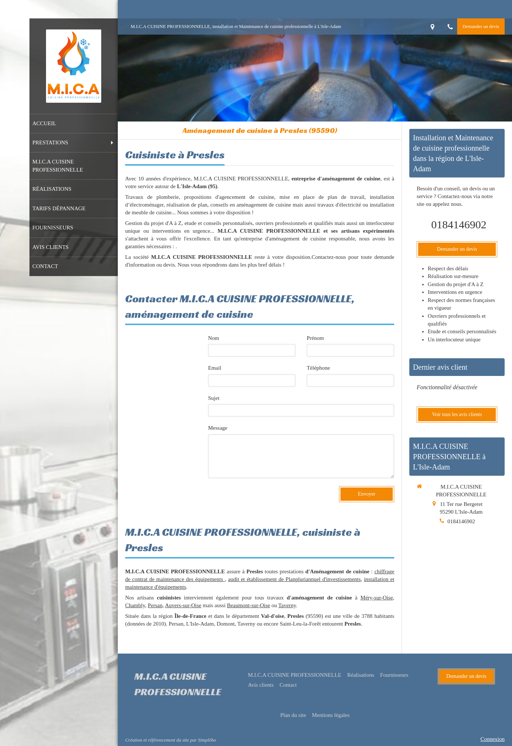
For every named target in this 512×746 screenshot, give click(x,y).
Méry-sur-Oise (376, 598)
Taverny (287, 605)
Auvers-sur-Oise (183, 605)
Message (217, 428)
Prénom (315, 338)
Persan (155, 605)
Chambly (135, 605)
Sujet (213, 398)
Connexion (492, 739)
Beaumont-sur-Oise (248, 605)
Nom (213, 338)
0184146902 (459, 224)
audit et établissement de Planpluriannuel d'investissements (294, 579)
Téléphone (318, 368)
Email (214, 368)
